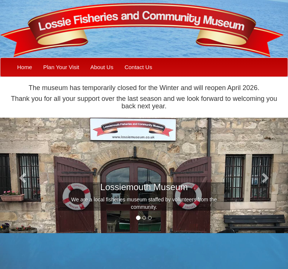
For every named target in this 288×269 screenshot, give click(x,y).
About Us (101, 67)
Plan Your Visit (61, 67)
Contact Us (138, 67)
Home (24, 67)
